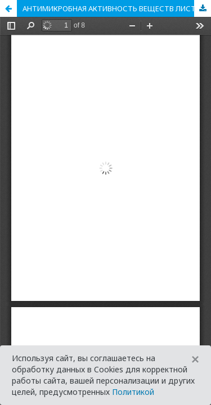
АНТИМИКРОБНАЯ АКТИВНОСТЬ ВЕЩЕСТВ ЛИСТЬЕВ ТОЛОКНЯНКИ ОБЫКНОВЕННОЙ (117, 8)
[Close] (195, 359)
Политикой (133, 391)
